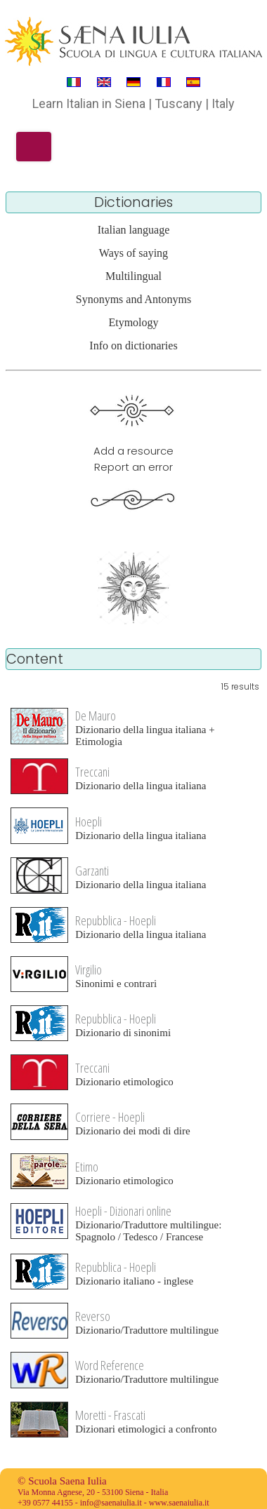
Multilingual (133, 276)
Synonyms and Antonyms (133, 299)
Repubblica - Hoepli (115, 920)
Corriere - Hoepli (110, 1116)
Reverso (92, 1316)
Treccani (92, 771)
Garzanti (92, 870)
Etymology (133, 322)
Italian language (134, 230)
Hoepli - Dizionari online (123, 1210)
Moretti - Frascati (110, 1415)
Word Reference (109, 1365)
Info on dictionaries (133, 345)
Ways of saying (133, 253)
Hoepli (88, 821)
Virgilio (88, 969)
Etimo (86, 1166)
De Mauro (95, 715)
